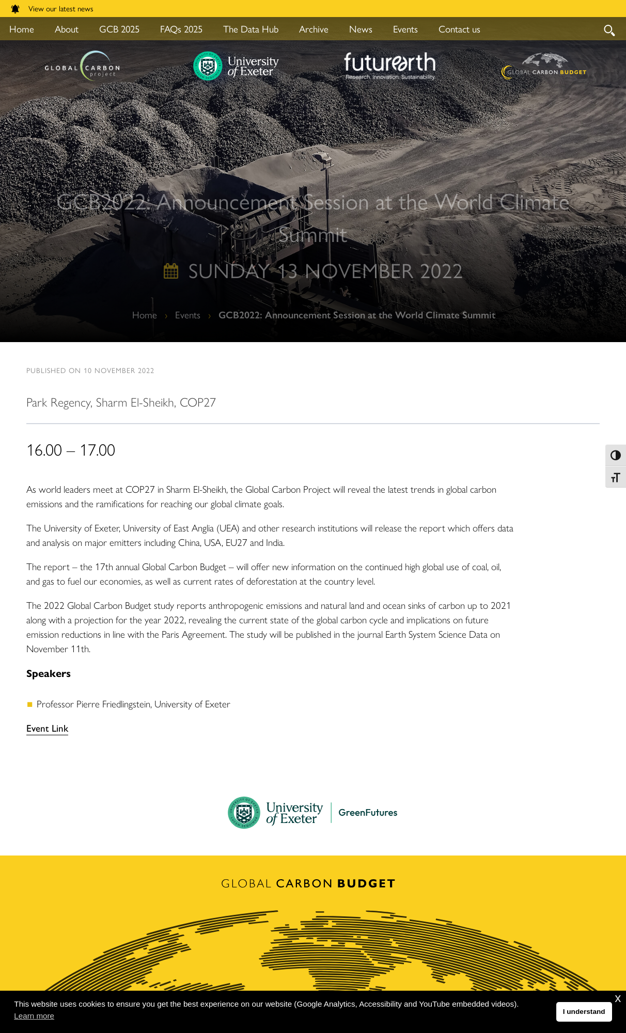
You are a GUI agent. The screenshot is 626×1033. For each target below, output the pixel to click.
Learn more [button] (34, 1015)
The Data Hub (250, 29)
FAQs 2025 (181, 29)
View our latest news (52, 8)
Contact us (459, 29)
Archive (313, 29)
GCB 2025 (119, 29)
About (67, 29)
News (360, 29)
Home (144, 314)
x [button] (618, 998)
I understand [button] (584, 1011)
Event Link (47, 727)
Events (405, 29)
